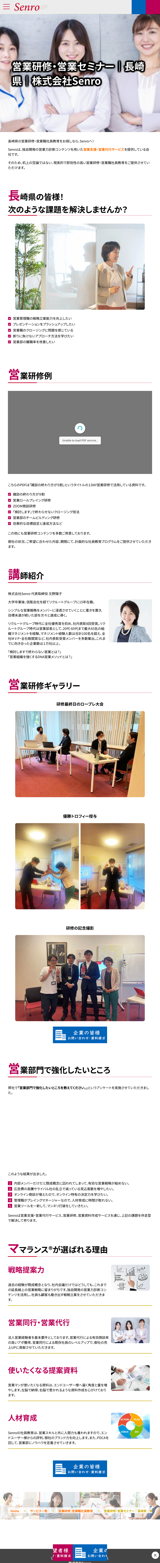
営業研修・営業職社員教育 (75, 1511)
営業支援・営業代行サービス (103, 149)
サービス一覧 (39, 1511)
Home (14, 1511)
